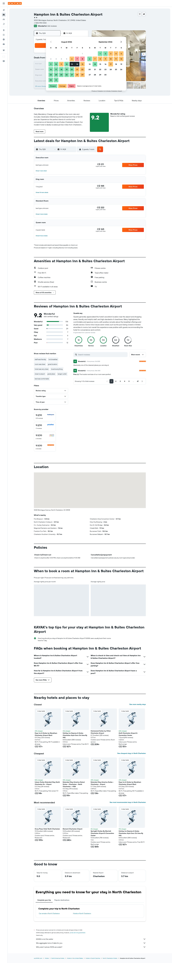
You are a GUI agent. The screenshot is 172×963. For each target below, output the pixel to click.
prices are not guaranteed (77, 932)
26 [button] (67, 75)
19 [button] (66, 69)
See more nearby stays (137, 704)
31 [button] (56, 80)
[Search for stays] (4, 15)
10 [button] (56, 64)
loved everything (57, 369)
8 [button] (82, 59)
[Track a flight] (4, 35)
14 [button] (77, 64)
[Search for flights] (4, 10)
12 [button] (66, 64)
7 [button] (77, 59)
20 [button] (72, 69)
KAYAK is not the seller (91, 939)
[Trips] (4, 50)
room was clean (40, 364)
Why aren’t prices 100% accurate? (91, 947)
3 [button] (56, 59)
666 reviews (52, 26)
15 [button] (82, 64)
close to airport (40, 374)
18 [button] (61, 69)
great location (52, 364)
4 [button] (61, 59)
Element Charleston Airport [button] (72, 829)
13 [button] (72, 64)
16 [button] (51, 69)
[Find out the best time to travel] (4, 39)
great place (51, 374)
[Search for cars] (4, 19)
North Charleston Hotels (110, 958)
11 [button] (61, 64)
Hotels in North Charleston (82, 913)
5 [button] (66, 59)
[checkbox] (45, 416)
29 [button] (82, 75)
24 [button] (56, 75)
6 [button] (71, 59)
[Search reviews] (102, 354)
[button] (3, 3)
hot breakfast (53, 359)
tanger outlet (62, 374)
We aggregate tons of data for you (91, 943)
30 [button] (51, 80)
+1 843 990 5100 (40, 23)
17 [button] (56, 69)
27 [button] (72, 75)
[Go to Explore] (4, 30)
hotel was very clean (41, 369)
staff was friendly (40, 359)
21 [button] (77, 69)
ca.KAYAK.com (38, 958)
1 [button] (82, 54)
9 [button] (50, 64)
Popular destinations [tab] (61, 900)
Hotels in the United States (75, 958)
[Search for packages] (4, 24)
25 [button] (61, 75)
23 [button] (51, 75)
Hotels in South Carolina (93, 958)
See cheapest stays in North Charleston (131, 753)
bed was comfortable (42, 379)
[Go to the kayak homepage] (15, 3)
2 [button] (50, 59)
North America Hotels (57, 958)
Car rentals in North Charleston (49, 913)
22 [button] (82, 69)
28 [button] (77, 75)
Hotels (47, 958)
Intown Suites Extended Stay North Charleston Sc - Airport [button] (47, 783)
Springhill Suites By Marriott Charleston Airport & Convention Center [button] (102, 833)
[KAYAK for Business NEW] (4, 44)
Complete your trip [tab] (44, 900)
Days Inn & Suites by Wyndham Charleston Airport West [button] (46, 734)
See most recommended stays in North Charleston (128, 802)
